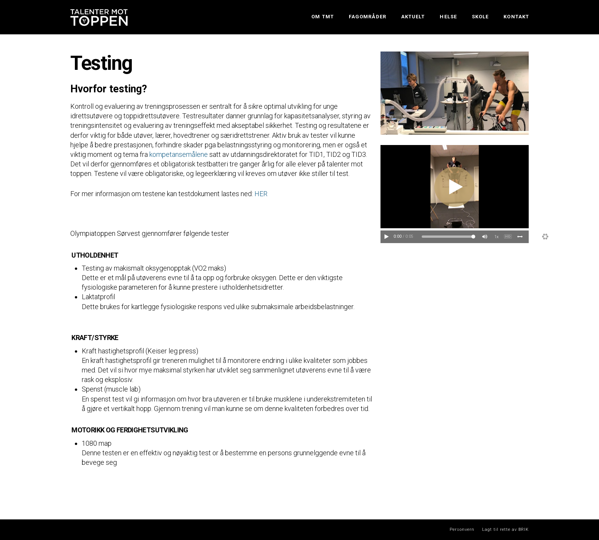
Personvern (462, 529)
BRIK (523, 529)
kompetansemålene (178, 154)
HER (260, 194)
